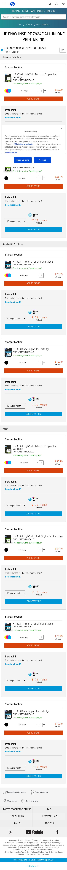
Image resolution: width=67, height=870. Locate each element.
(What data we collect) (23, 144)
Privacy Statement (33, 840)
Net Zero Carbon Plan (39, 852)
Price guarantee (41, 792)
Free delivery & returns (16, 792)
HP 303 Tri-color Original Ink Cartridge (33, 261)
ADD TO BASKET (33, 98)
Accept (42, 160)
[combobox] (33, 17)
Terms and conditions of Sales (30, 845)
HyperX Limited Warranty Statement (38, 850)
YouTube (34, 832)
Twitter (10, 832)
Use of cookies (11, 152)
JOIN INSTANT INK (33, 229)
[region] (33, 146)
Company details (16, 840)
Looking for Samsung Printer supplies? (33, 24)
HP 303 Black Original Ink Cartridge (31, 349)
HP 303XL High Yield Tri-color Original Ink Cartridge (34, 75)
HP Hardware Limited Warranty (16, 852)
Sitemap (45, 854)
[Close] (62, 128)
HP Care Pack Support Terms (31, 847)
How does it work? (13, 117)
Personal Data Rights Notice (27, 843)
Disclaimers (33, 866)
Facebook (57, 832)
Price (62, 50)
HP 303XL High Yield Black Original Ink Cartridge (38, 536)
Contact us (12, 801)
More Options (23, 160)
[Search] (33, 17)
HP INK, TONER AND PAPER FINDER (33, 11)
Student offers (32, 801)
